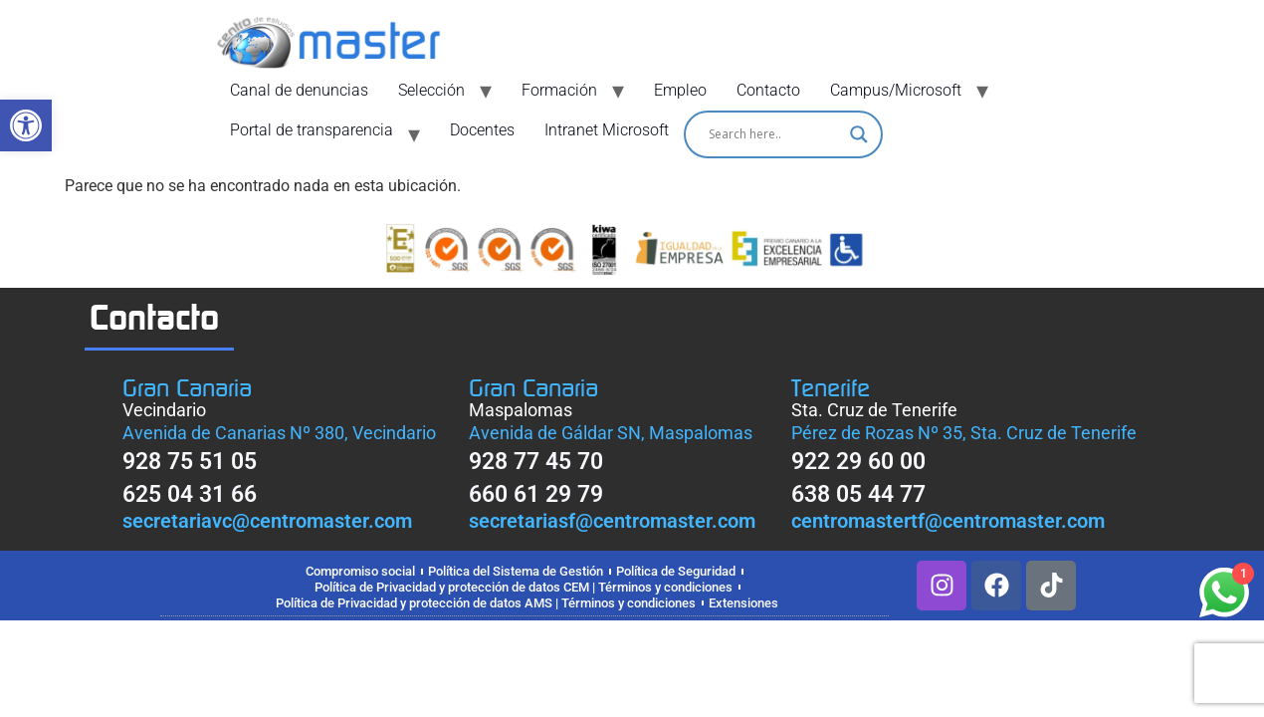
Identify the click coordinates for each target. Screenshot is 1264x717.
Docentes (482, 129)
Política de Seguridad (676, 571)
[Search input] (774, 134)
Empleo (680, 90)
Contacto (768, 90)
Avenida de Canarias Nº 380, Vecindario (279, 432)
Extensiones (743, 603)
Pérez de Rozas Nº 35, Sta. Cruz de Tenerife (964, 432)
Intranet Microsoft (606, 129)
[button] (26, 125)
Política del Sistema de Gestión (515, 571)
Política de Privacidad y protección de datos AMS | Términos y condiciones (486, 603)
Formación (559, 90)
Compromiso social (360, 571)
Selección (431, 90)
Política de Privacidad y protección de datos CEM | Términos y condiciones (524, 587)
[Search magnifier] (859, 134)
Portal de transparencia (311, 129)
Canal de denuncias (299, 90)
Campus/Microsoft (895, 90)
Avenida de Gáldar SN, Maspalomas (610, 432)
